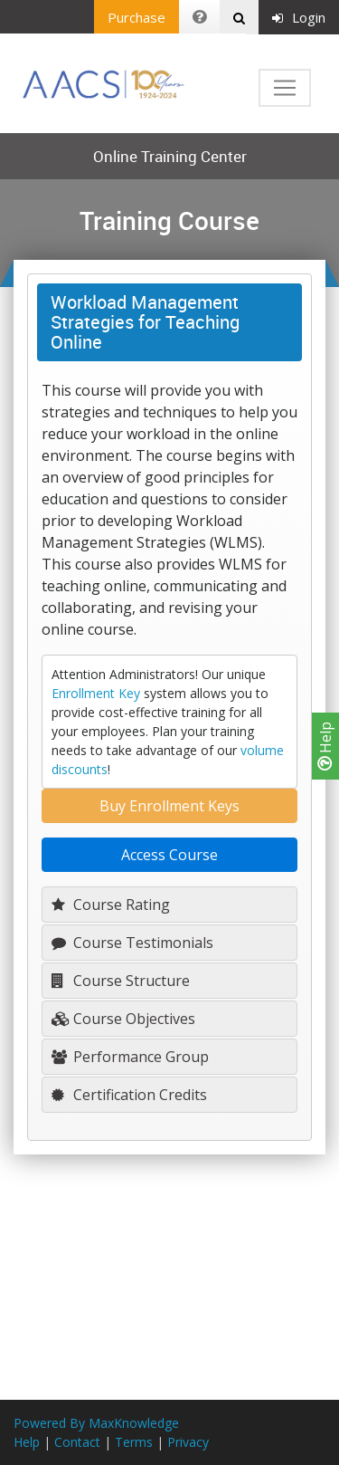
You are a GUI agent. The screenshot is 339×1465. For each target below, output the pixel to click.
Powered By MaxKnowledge (96, 1422)
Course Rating (111, 904)
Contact (77, 1442)
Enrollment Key (96, 693)
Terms (134, 1442)
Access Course (169, 855)
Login (298, 17)
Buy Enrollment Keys (169, 806)
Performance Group (130, 1057)
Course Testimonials (132, 943)
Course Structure (121, 981)
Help (325, 746)
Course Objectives (123, 1019)
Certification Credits (129, 1095)
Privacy (188, 1442)
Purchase (136, 17)
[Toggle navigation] (285, 88)
